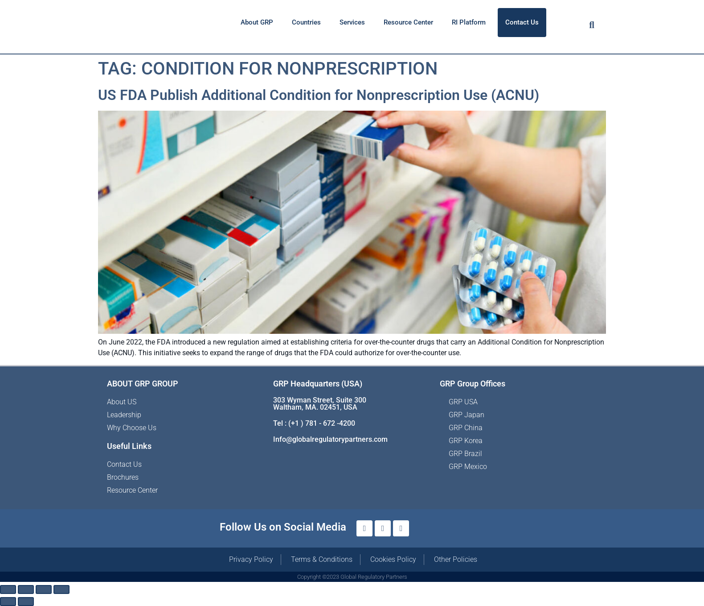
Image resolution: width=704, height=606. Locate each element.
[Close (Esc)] (61, 589)
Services (352, 22)
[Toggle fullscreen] (26, 589)
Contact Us (522, 22)
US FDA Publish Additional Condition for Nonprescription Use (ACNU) (318, 95)
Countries (306, 22)
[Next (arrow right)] (26, 601)
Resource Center (408, 22)
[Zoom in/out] (8, 589)
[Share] (44, 589)
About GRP (257, 22)
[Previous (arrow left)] (8, 601)
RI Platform (469, 22)
